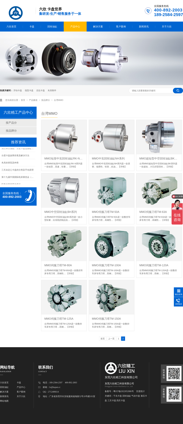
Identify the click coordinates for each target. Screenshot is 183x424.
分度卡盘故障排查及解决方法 (15, 156)
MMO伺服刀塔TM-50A (105, 211)
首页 (23, 100)
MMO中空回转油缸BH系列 (60, 211)
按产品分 (11, 122)
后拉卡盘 (40, 90)
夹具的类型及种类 (10, 163)
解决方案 (98, 26)
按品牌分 (45, 100)
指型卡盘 (29, 90)
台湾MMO (58, 100)
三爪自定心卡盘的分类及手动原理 (18, 170)
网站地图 (4, 401)
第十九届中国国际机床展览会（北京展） (21, 177)
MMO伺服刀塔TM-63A (153, 211)
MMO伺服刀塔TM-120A (153, 265)
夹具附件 (52, 90)
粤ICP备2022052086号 (123, 391)
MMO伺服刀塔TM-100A (106, 265)
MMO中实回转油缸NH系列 (108, 158)
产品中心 (75, 26)
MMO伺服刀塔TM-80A (58, 265)
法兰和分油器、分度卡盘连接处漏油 (19, 148)
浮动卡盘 (17, 90)
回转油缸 (52, 26)
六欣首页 (11, 26)
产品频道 (33, 100)
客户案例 (121, 26)
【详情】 (72, 166)
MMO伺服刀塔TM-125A (58, 318)
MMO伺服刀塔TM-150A (106, 318)
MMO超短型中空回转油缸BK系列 (159, 158)
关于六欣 (167, 26)
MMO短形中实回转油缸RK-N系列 (64, 158)
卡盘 (31, 26)
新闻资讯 (144, 26)
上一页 (111, 338)
